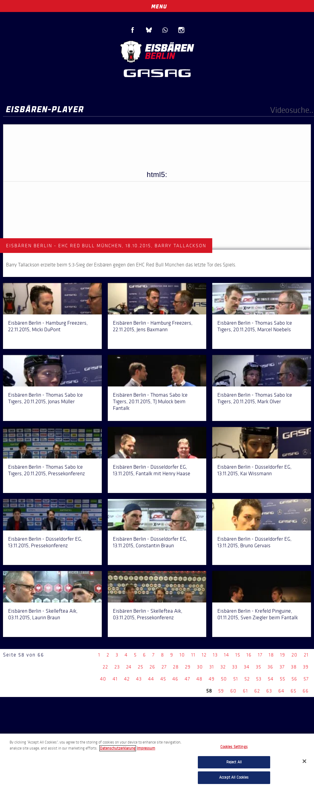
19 (282, 655)
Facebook (133, 30)
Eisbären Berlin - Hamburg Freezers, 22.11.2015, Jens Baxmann (152, 326)
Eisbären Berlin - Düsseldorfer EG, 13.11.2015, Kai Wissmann (254, 470)
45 (163, 679)
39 (306, 667)
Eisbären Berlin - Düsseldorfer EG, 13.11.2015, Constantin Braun (150, 542)
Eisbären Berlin (157, 51)
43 (139, 679)
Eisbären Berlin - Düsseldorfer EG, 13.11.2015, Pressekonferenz (45, 542)
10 (182, 655)
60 (233, 691)
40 (103, 679)
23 (117, 667)
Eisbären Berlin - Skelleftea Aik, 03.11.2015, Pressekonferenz (147, 614)
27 (164, 667)
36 (270, 667)
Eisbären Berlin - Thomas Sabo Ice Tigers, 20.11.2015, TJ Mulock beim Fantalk (150, 401)
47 (187, 679)
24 (128, 667)
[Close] (304, 761)
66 (306, 691)
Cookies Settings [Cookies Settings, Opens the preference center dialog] (234, 746)
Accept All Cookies (234, 777)
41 (115, 679)
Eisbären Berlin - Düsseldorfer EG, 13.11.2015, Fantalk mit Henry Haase (151, 470)
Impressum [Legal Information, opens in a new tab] (146, 748)
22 (105, 667)
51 (235, 679)
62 (257, 691)
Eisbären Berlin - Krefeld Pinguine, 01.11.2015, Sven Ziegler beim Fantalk (257, 614)
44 (151, 679)
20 (294, 655)
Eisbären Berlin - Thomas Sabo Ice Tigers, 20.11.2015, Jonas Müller (45, 398)
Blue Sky (149, 30)
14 (226, 655)
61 (245, 691)
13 (215, 655)
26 (152, 667)
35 (258, 667)
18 (271, 655)
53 (258, 679)
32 (223, 667)
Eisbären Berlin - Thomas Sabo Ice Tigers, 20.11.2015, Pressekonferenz (46, 470)
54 (270, 679)
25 (140, 667)
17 (260, 655)
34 (246, 667)
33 (234, 667)
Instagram (181, 30)
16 (249, 655)
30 (200, 667)
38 (294, 667)
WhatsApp (165, 30)
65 (293, 691)
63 (269, 691)
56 (294, 679)
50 (224, 679)
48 (199, 679)
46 (175, 679)
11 (193, 655)
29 (188, 667)
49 (212, 679)
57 (306, 679)
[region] (157, 762)
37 (282, 667)
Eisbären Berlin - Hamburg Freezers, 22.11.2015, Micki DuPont (48, 326)
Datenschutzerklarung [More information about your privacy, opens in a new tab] (117, 748)
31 (211, 667)
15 (237, 655)
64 (281, 691)
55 (282, 679)
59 (221, 691)
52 (247, 679)
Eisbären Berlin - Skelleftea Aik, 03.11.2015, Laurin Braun (42, 614)
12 (204, 655)
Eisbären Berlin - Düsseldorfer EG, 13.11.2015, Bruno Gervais (254, 542)
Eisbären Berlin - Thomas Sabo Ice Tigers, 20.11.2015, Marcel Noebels (254, 326)
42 (127, 679)
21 (306, 655)
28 (176, 667)
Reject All (234, 762)
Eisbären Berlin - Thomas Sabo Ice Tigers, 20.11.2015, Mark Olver (254, 398)
